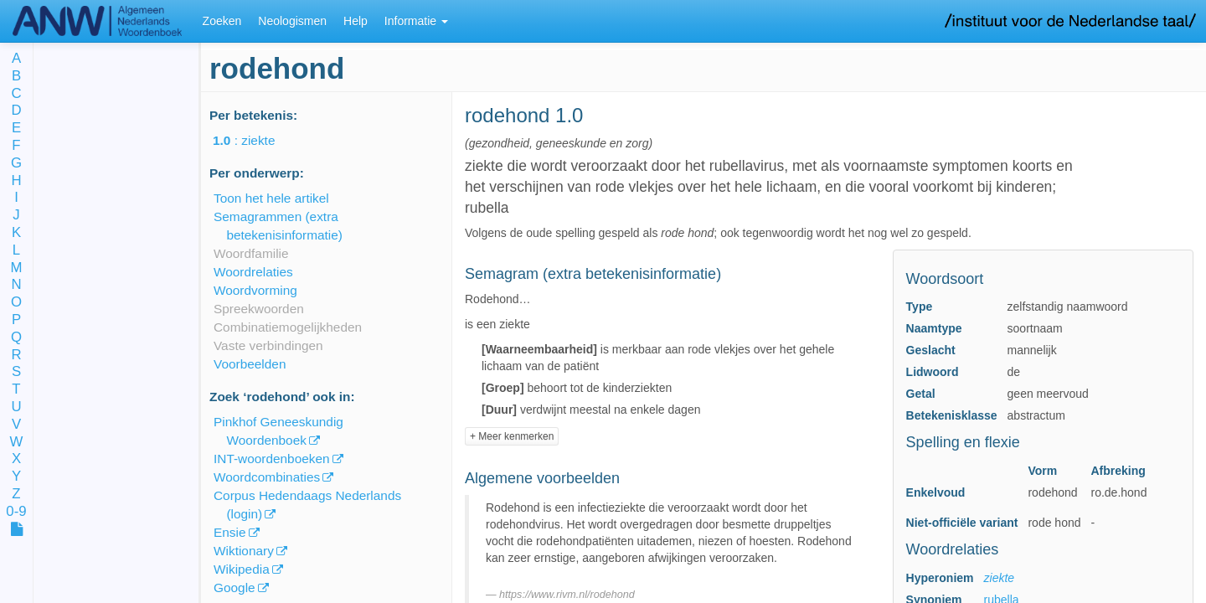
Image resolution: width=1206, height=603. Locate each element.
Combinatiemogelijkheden (288, 327)
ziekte (999, 578)
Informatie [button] (416, 21)
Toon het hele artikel (271, 198)
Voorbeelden (250, 364)
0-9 (16, 512)
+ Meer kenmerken (512, 436)
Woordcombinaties (267, 477)
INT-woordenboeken (272, 458)
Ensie (230, 532)
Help (355, 21)
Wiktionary (244, 551)
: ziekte (255, 140)
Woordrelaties (253, 272)
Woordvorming (255, 290)
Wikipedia (242, 569)
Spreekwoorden (259, 309)
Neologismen (292, 21)
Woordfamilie (251, 253)
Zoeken (222, 21)
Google (234, 587)
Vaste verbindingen (268, 345)
